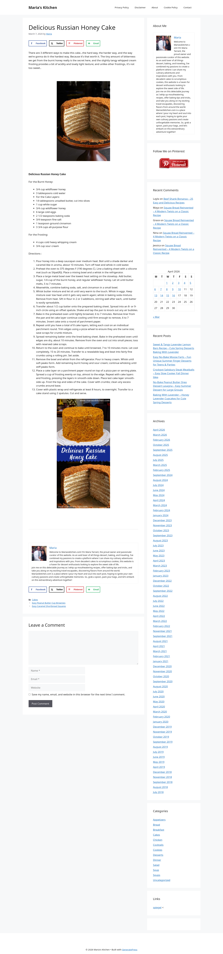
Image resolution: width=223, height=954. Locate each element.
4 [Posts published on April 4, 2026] (184, 283)
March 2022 (160, 621)
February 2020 (161, 716)
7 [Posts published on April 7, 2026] (161, 289)
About (155, 7)
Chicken (157, 839)
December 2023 (162, 520)
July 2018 (158, 792)
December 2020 (162, 666)
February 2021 (161, 656)
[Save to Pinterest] (75, 43)
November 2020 (162, 671)
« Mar (156, 317)
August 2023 (160, 540)
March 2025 (160, 465)
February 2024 (161, 510)
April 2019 (159, 767)
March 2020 (160, 711)
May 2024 (158, 495)
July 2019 (158, 752)
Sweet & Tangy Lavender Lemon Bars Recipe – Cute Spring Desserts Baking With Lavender (173, 348)
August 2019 (160, 747)
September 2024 (162, 475)
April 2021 (159, 646)
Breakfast (158, 829)
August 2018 (160, 787)
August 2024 (160, 480)
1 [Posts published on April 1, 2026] (167, 283)
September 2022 (162, 590)
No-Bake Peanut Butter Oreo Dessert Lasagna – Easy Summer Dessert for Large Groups (172, 385)
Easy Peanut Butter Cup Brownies (48, 603)
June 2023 (159, 550)
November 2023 (162, 525)
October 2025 (161, 445)
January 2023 (160, 575)
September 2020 (162, 681)
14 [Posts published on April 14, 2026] (161, 295)
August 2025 (160, 455)
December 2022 (162, 580)
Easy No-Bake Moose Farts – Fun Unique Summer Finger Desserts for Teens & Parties (172, 360)
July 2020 (158, 691)
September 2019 (162, 741)
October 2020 (161, 676)
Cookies (157, 850)
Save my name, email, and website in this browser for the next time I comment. (78, 694)
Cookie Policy (171, 7)
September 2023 (162, 535)
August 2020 (160, 686)
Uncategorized (161, 880)
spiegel (157, 907)
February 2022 (161, 626)
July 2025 (158, 460)
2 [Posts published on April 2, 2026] (173, 283)
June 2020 (159, 696)
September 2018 (162, 782)
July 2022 (158, 601)
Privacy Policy (122, 7)
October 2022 (161, 585)
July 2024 (158, 485)
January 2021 (160, 661)
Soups (156, 875)
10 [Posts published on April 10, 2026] (179, 289)
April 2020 (159, 706)
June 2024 (159, 490)
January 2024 (160, 515)
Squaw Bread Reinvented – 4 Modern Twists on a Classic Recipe (173, 211)
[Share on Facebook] (38, 43)
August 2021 (160, 641)
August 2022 (160, 596)
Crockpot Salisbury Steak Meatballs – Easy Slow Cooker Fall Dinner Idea (173, 373)
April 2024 (159, 500)
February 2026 (161, 439)
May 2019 (158, 762)
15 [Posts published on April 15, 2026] (167, 295)
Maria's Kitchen (43, 7)
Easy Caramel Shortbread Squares (49, 606)
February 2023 (161, 570)
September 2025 (162, 450)
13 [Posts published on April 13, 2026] (155, 295)
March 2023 (160, 565)
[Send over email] (93, 43)
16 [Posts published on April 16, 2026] (173, 295)
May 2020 (158, 701)
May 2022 (158, 611)
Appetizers (159, 819)
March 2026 (160, 434)
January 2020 (160, 721)
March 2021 (160, 651)
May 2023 (158, 555)
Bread (156, 824)
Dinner (157, 860)
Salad (156, 865)
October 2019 (161, 736)
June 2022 (159, 606)
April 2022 (159, 616)
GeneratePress (129, 949)
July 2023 (158, 545)
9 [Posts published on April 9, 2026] (173, 289)
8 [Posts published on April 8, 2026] (167, 289)
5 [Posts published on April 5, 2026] (190, 283)
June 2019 (159, 757)
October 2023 (161, 530)
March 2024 (160, 505)
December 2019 (162, 726)
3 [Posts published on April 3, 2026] (178, 283)
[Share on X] (56, 43)
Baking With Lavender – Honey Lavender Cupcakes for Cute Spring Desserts (171, 398)
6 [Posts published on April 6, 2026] (155, 289)
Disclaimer (140, 7)
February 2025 (161, 470)
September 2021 (162, 636)
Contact (187, 7)
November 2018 (162, 777)
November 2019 (162, 731)
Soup (156, 870)
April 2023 (159, 560)
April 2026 (159, 429)
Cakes (35, 599)
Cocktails (158, 845)
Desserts (158, 855)
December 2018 (162, 772)
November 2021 (162, 631)
